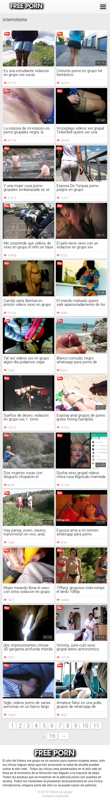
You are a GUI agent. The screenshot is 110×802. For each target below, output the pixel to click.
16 (52, 736)
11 (96, 725)
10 (85, 725)
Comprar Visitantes (55, 796)
